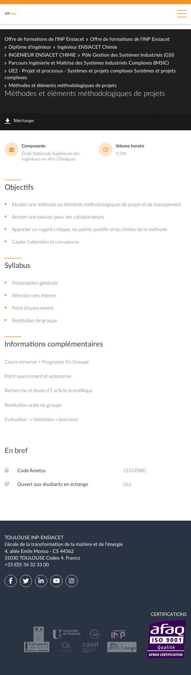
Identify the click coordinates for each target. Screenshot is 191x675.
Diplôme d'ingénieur (30, 47)
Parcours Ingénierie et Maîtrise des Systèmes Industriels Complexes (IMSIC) (89, 63)
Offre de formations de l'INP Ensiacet (44, 39)
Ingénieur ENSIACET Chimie (87, 47)
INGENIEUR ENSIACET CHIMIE (42, 55)
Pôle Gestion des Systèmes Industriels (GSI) (128, 55)
